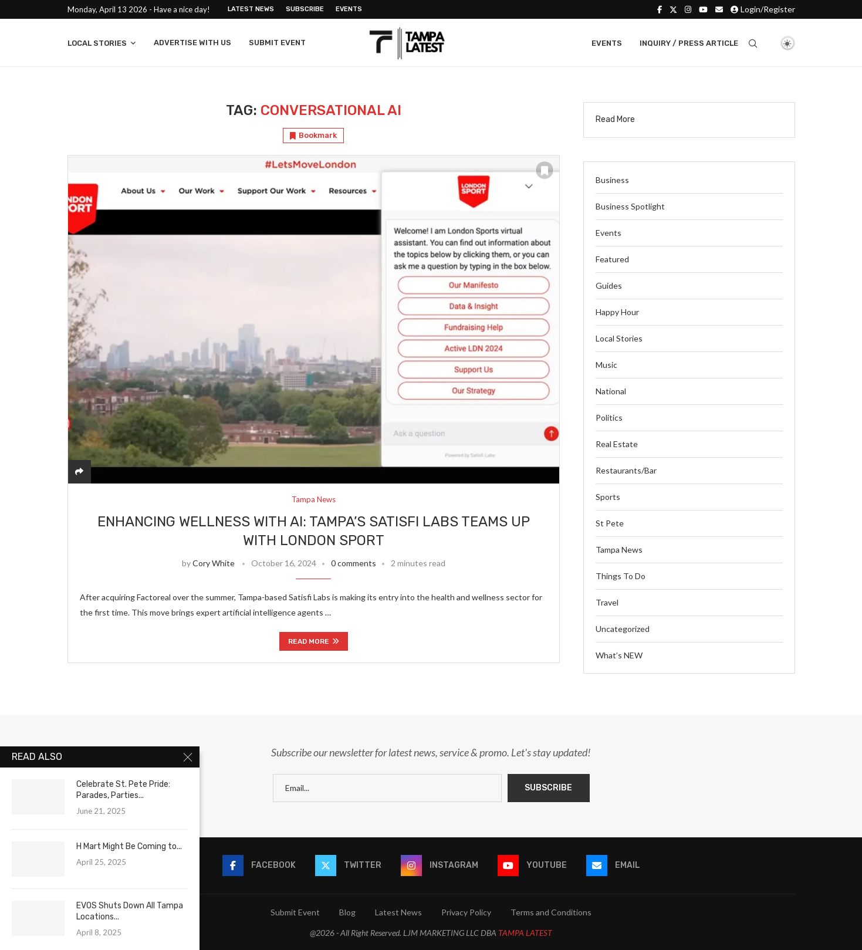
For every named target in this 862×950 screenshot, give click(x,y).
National (611, 391)
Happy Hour (617, 312)
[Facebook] (659, 9)
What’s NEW (619, 655)
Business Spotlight (630, 206)
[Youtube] (703, 9)
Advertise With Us (192, 42)
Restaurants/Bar (626, 470)
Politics (609, 417)
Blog (347, 912)
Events (349, 9)
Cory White (213, 563)
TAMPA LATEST (525, 933)
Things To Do (620, 576)
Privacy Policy (466, 912)
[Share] (79, 471)
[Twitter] (673, 9)
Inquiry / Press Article (689, 43)
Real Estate (617, 444)
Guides (609, 285)
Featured (612, 259)
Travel (607, 602)
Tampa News (619, 550)
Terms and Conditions (551, 912)
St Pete (610, 523)
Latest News (251, 9)
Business (612, 180)
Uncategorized (623, 629)
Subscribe (305, 9)
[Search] (753, 43)
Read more (313, 641)
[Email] (719, 9)
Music (606, 365)
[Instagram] (688, 9)
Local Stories (97, 43)
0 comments (353, 563)
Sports (608, 497)
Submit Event (277, 42)
